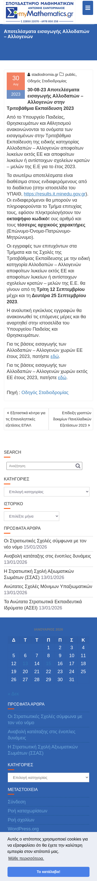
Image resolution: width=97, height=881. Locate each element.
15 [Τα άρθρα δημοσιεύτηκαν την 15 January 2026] (48, 663)
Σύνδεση (17, 801)
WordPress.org (23, 828)
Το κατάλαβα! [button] (48, 872)
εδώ (54, 356)
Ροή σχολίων (21, 819)
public (70, 74)
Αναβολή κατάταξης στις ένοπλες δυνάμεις (47, 556)
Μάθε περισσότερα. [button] (26, 858)
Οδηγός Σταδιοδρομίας (47, 81)
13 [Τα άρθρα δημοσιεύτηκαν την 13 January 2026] (25, 663)
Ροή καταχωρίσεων (27, 810)
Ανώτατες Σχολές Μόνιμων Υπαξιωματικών (48, 586)
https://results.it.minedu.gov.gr (55, 194)
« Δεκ (13, 693)
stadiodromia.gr (42, 74)
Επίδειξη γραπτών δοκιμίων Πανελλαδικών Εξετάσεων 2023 (72, 419)
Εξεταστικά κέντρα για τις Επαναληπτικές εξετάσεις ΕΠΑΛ (25, 419)
